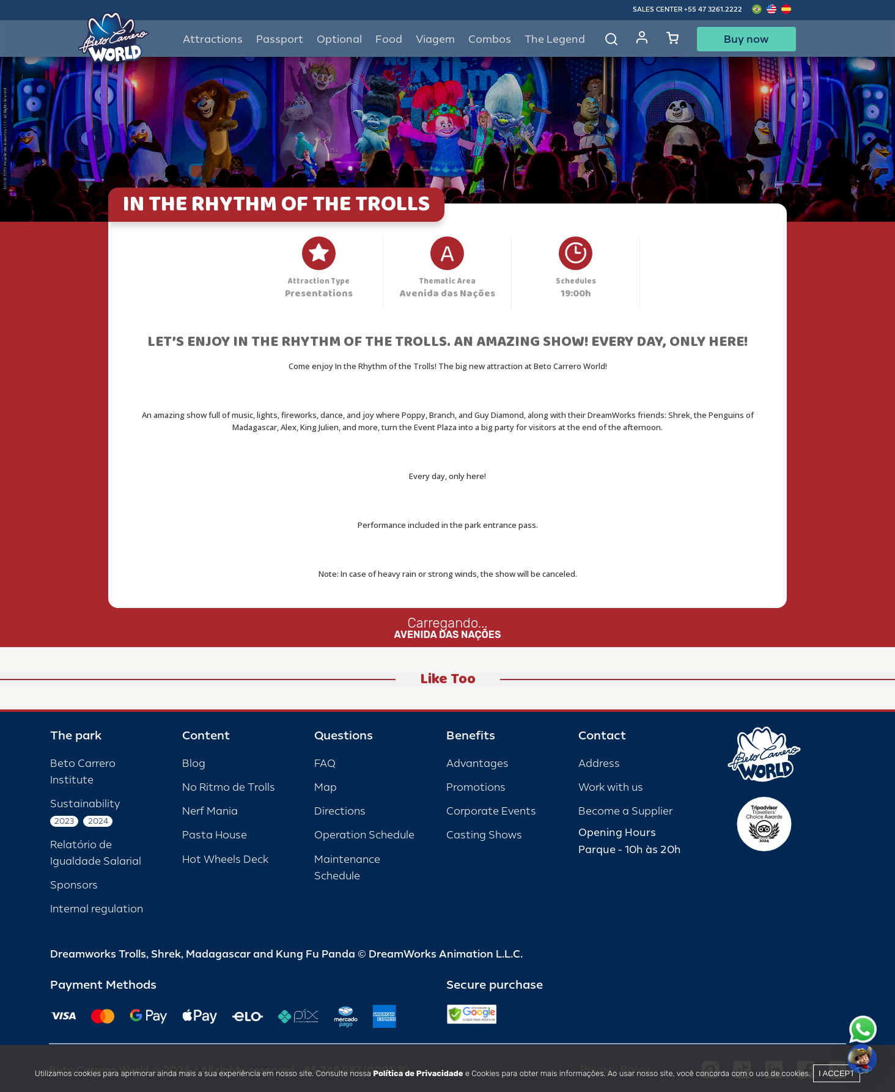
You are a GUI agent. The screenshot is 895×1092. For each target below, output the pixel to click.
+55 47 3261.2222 (713, 9)
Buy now (746, 39)
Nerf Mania (210, 811)
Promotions (476, 787)
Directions (340, 811)
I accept (837, 1073)
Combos (489, 39)
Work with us (610, 787)
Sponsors (74, 885)
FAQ (325, 763)
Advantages (477, 763)
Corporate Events (491, 811)
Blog (193, 763)
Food (388, 39)
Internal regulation (96, 909)
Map (325, 787)
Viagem (435, 39)
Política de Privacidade (418, 1073)
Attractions (213, 39)
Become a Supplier (625, 811)
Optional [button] (339, 39)
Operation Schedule (364, 835)
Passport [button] (279, 39)
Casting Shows (484, 835)
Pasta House (214, 835)
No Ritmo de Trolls (228, 787)
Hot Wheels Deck (225, 859)
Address (599, 763)
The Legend (555, 39)
